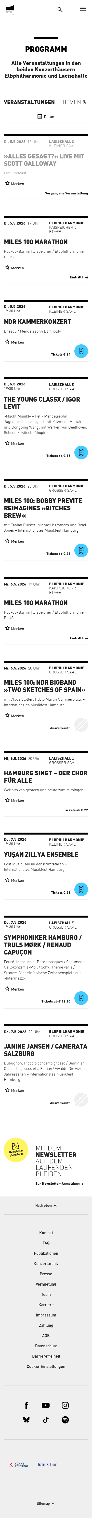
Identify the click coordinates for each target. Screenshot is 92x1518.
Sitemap (43, 1504)
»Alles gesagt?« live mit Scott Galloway (44, 160)
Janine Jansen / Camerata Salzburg (45, 1050)
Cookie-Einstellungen (46, 1367)
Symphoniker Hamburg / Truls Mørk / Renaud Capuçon (42, 945)
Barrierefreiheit (46, 1357)
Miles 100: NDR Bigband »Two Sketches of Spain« (44, 686)
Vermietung (46, 1285)
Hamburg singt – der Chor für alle (46, 777)
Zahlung (46, 1326)
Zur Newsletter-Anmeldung (58, 1183)
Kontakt (46, 1233)
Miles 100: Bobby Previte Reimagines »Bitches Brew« (43, 508)
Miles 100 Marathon (36, 242)
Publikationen (46, 1254)
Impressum (46, 1315)
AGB (46, 1336)
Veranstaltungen (29, 102)
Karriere (46, 1305)
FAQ (46, 1243)
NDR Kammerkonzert (37, 322)
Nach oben (43, 1205)
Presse (46, 1274)
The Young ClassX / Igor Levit (42, 403)
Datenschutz (46, 1346)
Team (46, 1295)
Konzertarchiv (46, 1264)
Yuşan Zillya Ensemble (41, 855)
